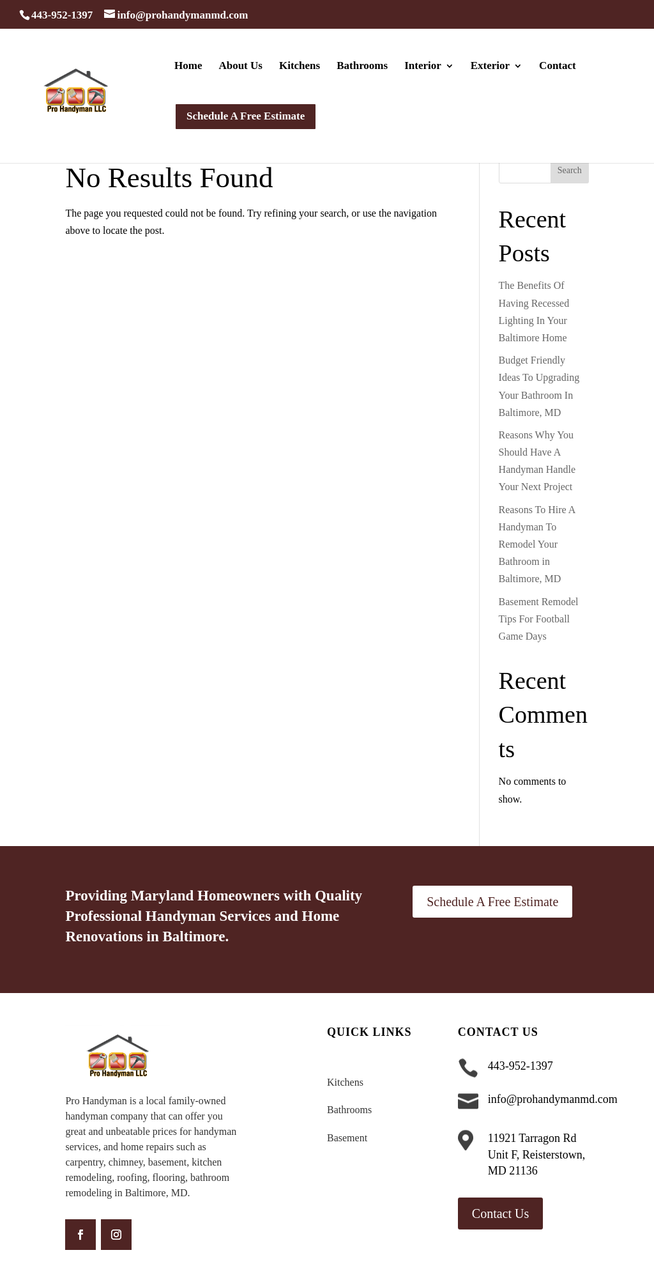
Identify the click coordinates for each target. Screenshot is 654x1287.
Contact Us (500, 1213)
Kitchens (299, 66)
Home (188, 66)
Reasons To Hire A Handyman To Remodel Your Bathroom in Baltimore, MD (537, 544)
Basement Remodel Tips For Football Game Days (539, 619)
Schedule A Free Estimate (492, 902)
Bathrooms (362, 66)
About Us (240, 66)
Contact (557, 66)
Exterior (490, 66)
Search (570, 170)
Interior (422, 66)
